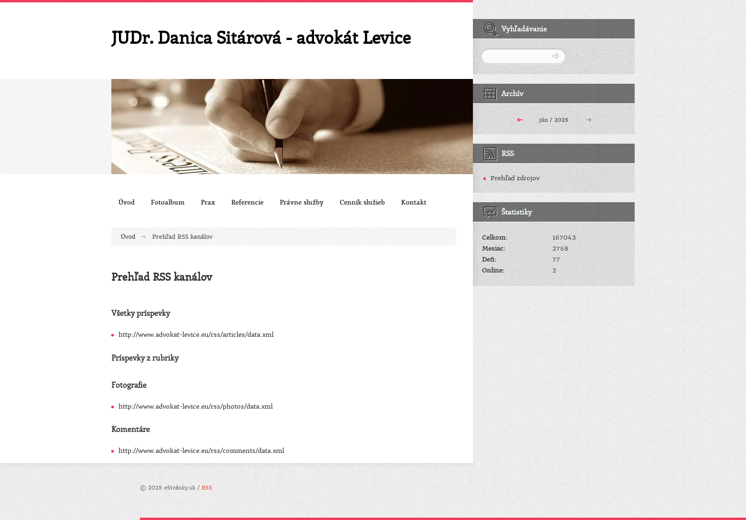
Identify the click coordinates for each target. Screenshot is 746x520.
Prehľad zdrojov (515, 178)
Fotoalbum (168, 201)
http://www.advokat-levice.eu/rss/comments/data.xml (201, 450)
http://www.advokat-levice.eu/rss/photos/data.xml (195, 406)
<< (520, 119)
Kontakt (413, 201)
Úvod (126, 201)
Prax (208, 201)
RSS (207, 488)
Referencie (247, 201)
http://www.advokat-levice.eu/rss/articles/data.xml (196, 334)
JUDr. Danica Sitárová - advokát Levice (261, 37)
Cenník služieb (362, 201)
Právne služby (302, 201)
